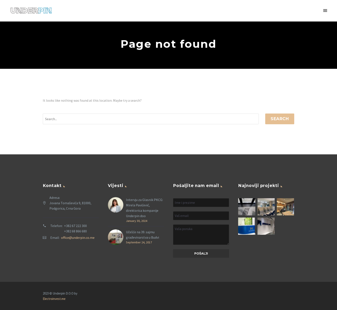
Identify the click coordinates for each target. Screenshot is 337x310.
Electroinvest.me (54, 299)
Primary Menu (325, 10)
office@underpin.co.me (78, 237)
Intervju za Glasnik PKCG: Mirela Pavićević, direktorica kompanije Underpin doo (144, 208)
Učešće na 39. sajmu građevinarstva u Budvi (142, 234)
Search (280, 118)
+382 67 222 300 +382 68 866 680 (75, 228)
